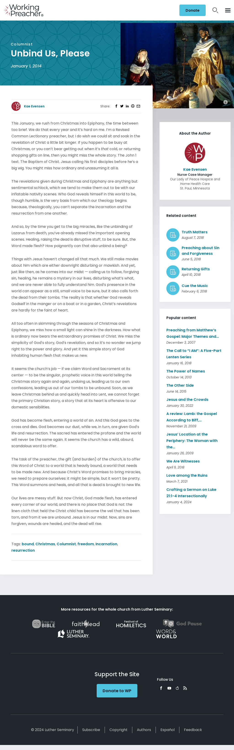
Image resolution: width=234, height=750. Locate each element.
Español (167, 729)
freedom (85, 544)
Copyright (118, 729)
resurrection (23, 550)
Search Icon (215, 10)
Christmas (45, 544)
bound (28, 544)
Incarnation (106, 544)
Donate (192, 10)
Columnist (66, 544)
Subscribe (91, 729)
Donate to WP (117, 691)
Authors (144, 729)
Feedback (193, 729)
